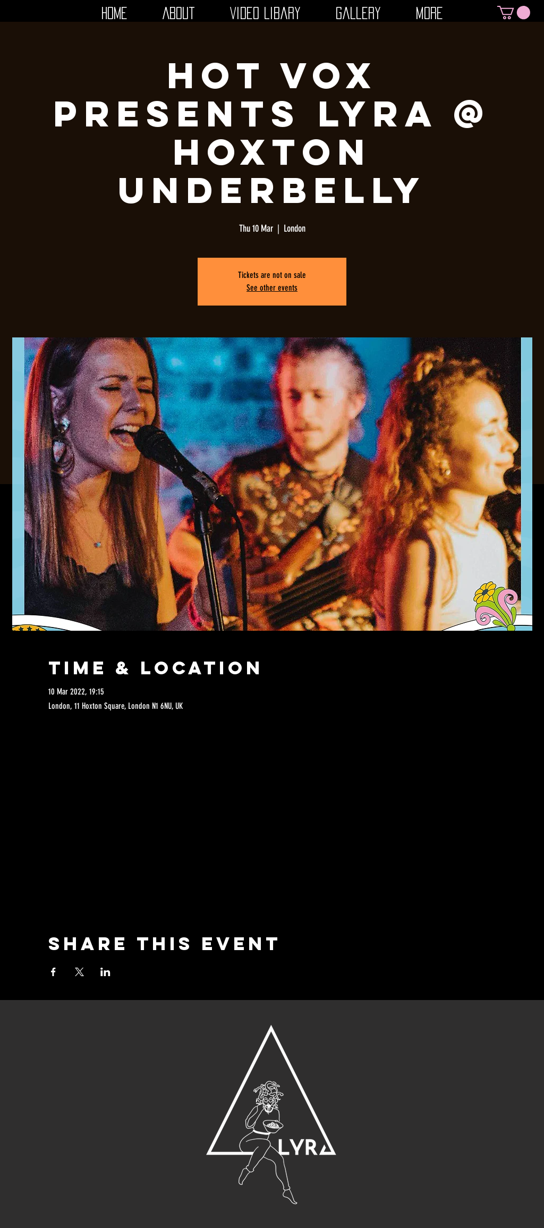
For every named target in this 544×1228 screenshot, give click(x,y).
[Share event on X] (79, 972)
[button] (513, 12)
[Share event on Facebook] (53, 972)
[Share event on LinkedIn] (105, 972)
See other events (272, 288)
